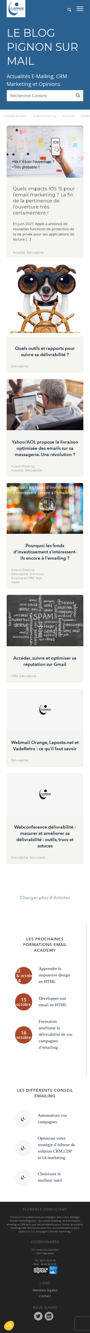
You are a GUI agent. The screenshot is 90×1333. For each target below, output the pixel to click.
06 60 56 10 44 (48, 1264)
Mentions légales (45, 1290)
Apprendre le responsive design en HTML (54, 975)
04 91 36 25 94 (47, 1260)
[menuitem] (79, 8)
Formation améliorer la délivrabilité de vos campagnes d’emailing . (55, 1034)
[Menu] (79, 8)
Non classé (37, 858)
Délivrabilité (35, 253)
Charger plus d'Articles (45, 898)
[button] (9, 1325)
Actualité (69, 116)
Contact (45, 1296)
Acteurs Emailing (44, 116)
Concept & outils (14, 116)
